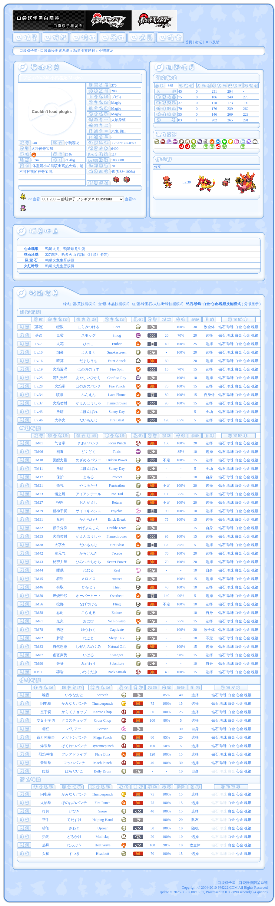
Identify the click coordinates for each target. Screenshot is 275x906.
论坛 (198, 42)
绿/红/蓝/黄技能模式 (79, 304)
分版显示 (251, 304)
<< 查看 (29, 199)
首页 (188, 42)
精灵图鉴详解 (84, 50)
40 (181, 695)
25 (195, 344)
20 (195, 335)
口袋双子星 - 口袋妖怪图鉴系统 (44, 50)
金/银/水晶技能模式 (113, 304)
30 (195, 327)
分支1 (158, 167)
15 (195, 369)
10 (195, 378)
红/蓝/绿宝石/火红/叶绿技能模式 (157, 304)
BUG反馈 (211, 42)
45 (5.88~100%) (123, 172)
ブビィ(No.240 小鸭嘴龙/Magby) (53, 78)
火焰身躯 (118, 120)
